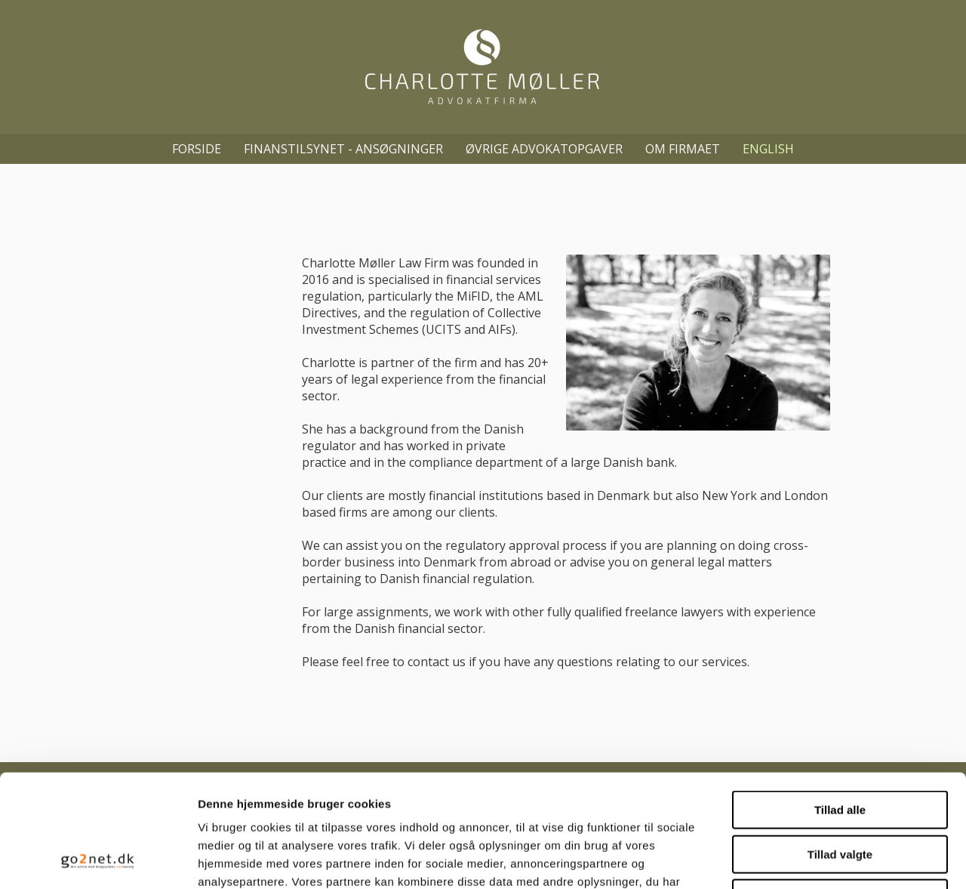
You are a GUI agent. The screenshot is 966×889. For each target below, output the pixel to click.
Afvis (840, 792)
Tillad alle (840, 704)
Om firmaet (682, 148)
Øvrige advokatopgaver (544, 148)
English (768, 148)
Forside (196, 148)
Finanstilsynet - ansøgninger (343, 148)
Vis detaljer (784, 859)
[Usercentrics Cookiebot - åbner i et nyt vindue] (98, 859)
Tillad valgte (840, 748)
